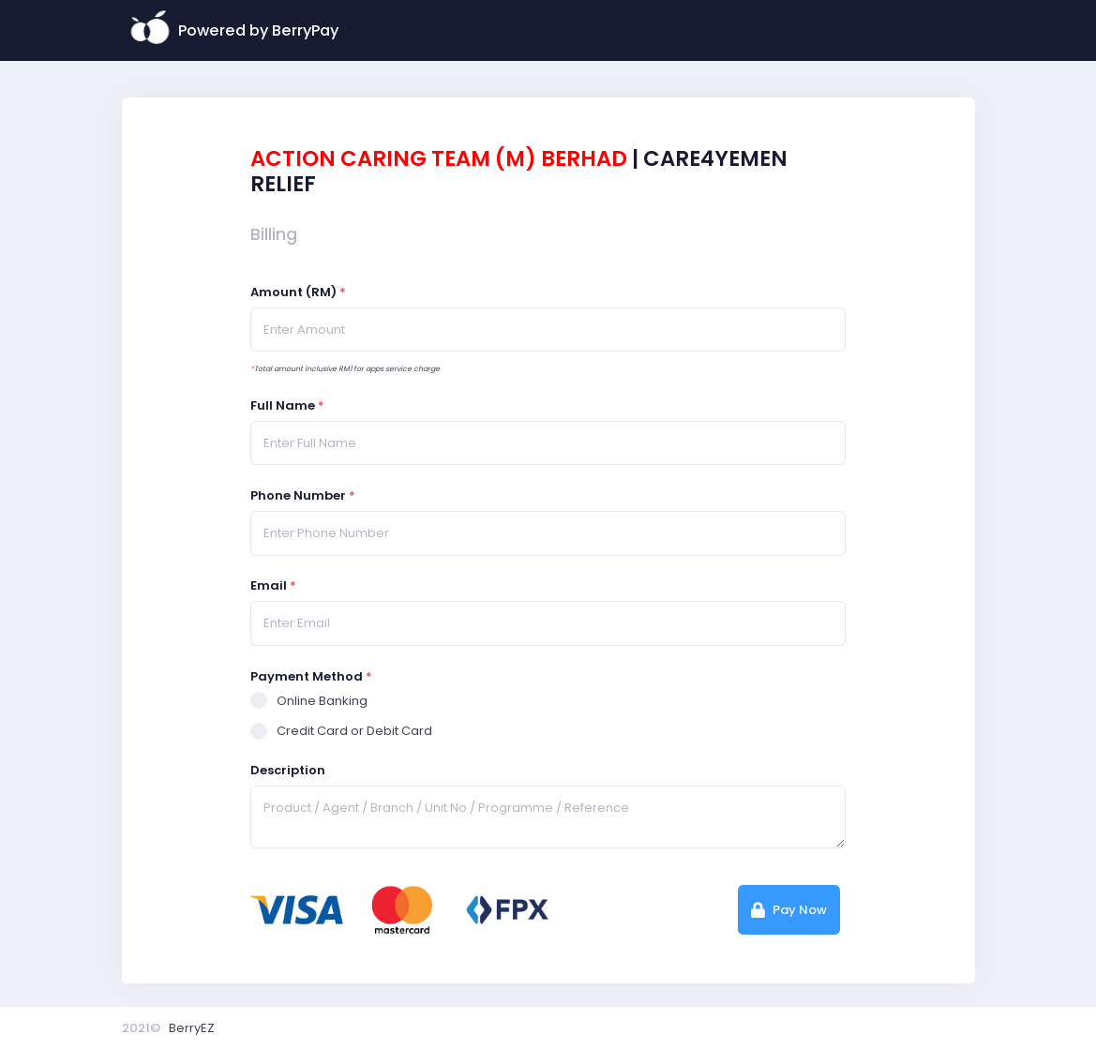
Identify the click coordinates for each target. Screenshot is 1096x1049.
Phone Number (302, 495)
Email (273, 585)
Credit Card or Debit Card (341, 731)
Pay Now (789, 910)
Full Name (287, 405)
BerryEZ (192, 1028)
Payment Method (311, 676)
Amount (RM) (298, 292)
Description (287, 770)
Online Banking (309, 701)
